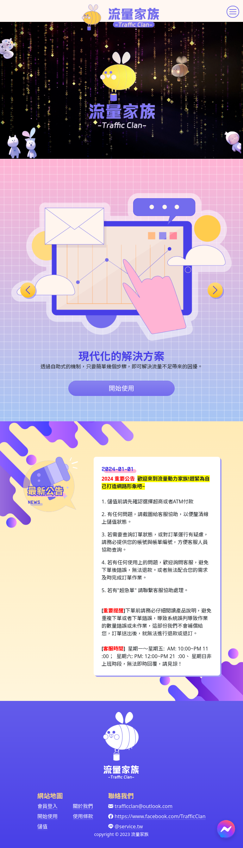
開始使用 (121, 388)
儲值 (42, 826)
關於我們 (83, 806)
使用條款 (83, 816)
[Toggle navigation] (233, 12)
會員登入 (47, 806)
